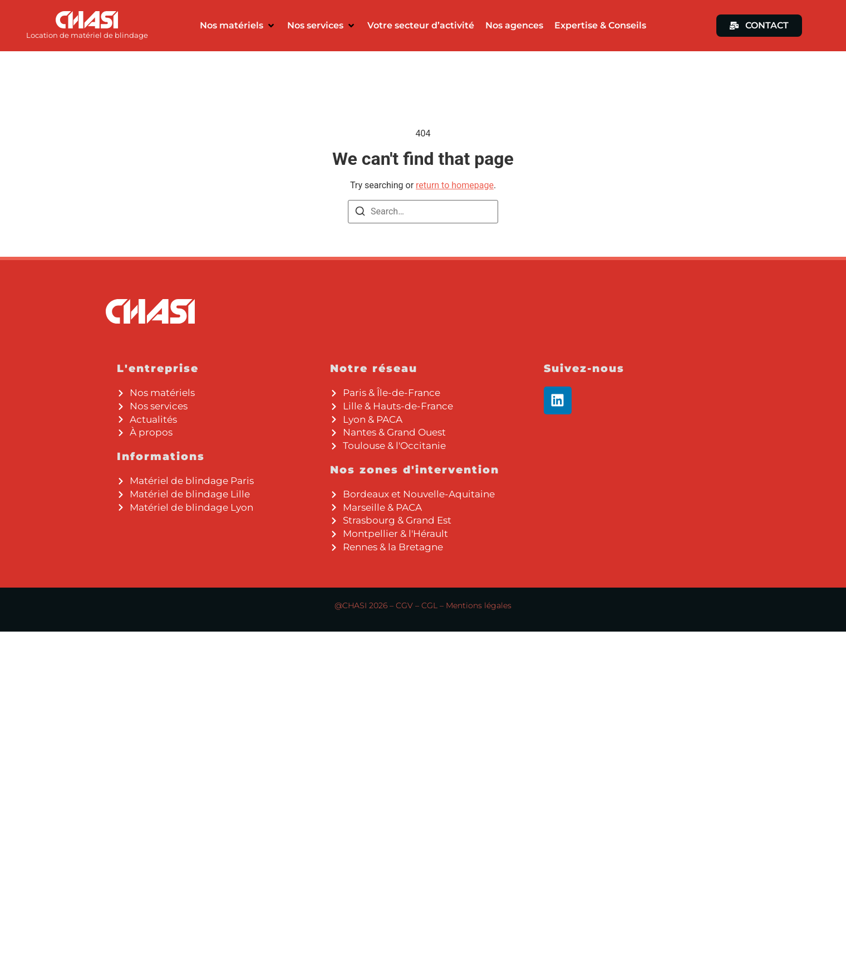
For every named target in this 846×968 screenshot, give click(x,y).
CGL (429, 605)
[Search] (360, 213)
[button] (238, 26)
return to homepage (455, 185)
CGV (404, 605)
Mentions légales (478, 605)
